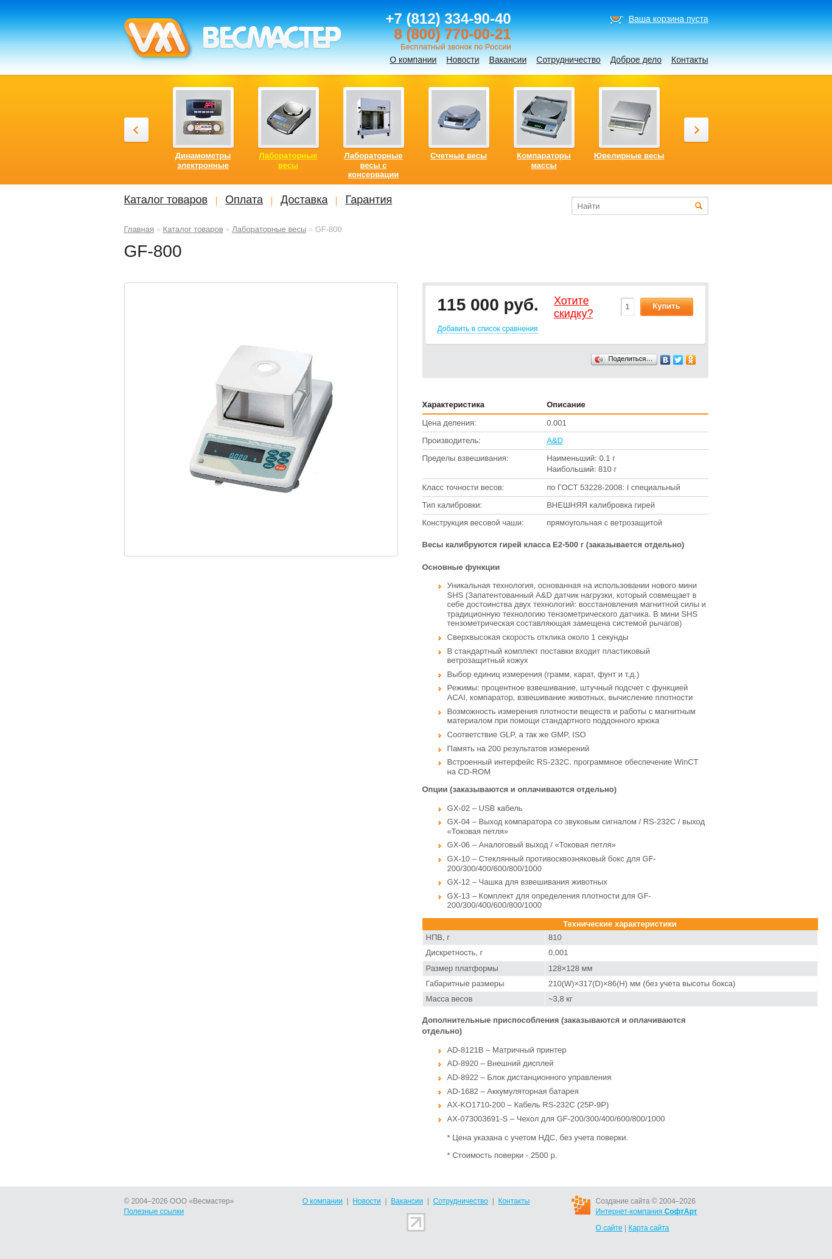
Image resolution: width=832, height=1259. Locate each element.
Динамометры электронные (203, 160)
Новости (462, 60)
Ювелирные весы (629, 155)
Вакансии (508, 60)
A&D (555, 440)
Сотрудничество (568, 60)
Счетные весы (458, 155)
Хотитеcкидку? (573, 307)
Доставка (304, 200)
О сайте (609, 1228)
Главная (139, 229)
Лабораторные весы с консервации (373, 165)
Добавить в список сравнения (488, 328)
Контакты (689, 60)
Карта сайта (648, 1228)
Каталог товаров (193, 229)
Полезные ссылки (154, 1211)
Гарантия (368, 200)
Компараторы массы (544, 160)
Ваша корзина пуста (668, 19)
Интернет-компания (646, 1211)
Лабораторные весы (269, 229)
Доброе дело (636, 60)
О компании (413, 60)
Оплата (244, 200)
